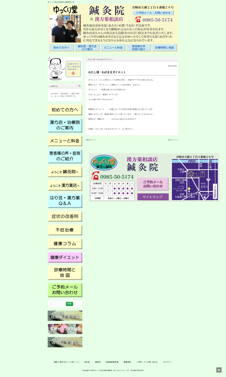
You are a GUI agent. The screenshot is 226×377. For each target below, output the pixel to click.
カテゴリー (167, 362)
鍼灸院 (98, 362)
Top (219, 370)
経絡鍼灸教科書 (112, 362)
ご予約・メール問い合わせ (147, 362)
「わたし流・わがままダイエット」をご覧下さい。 (114, 129)
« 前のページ (90, 140)
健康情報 (127, 362)
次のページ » (173, 140)
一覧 (79, 86)
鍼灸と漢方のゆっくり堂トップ (66, 362)
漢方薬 (87, 362)
